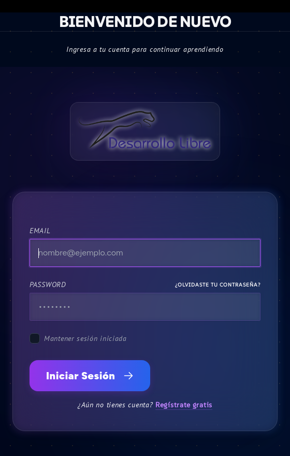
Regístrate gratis (183, 404)
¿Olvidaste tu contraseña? (217, 284)
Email (40, 230)
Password (48, 284)
